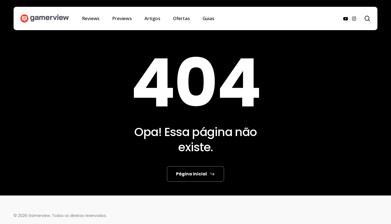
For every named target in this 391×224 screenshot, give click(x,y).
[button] (195, 174)
